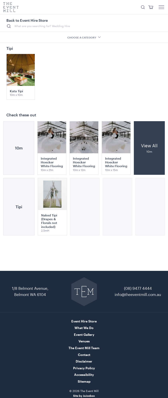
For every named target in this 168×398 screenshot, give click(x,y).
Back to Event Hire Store (27, 20)
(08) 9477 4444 (138, 288)
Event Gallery (84, 334)
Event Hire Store (84, 321)
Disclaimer (84, 361)
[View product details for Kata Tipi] (21, 76)
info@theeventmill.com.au (138, 294)
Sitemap (84, 381)
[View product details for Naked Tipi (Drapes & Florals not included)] (52, 206)
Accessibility (84, 374)
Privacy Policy (84, 368)
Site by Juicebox (84, 395)
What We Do (84, 328)
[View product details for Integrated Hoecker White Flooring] (52, 148)
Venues (84, 341)
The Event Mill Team (84, 348)
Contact (84, 355)
